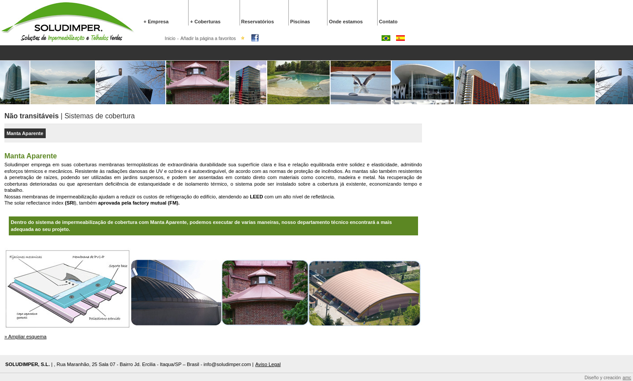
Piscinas (300, 21)
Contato (388, 21)
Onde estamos (346, 21)
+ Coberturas (205, 21)
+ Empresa (156, 21)
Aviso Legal (268, 364)
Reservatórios (257, 21)
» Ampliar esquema (25, 336)
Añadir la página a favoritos (208, 38)
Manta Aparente (25, 133)
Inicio (170, 38)
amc (626, 377)
